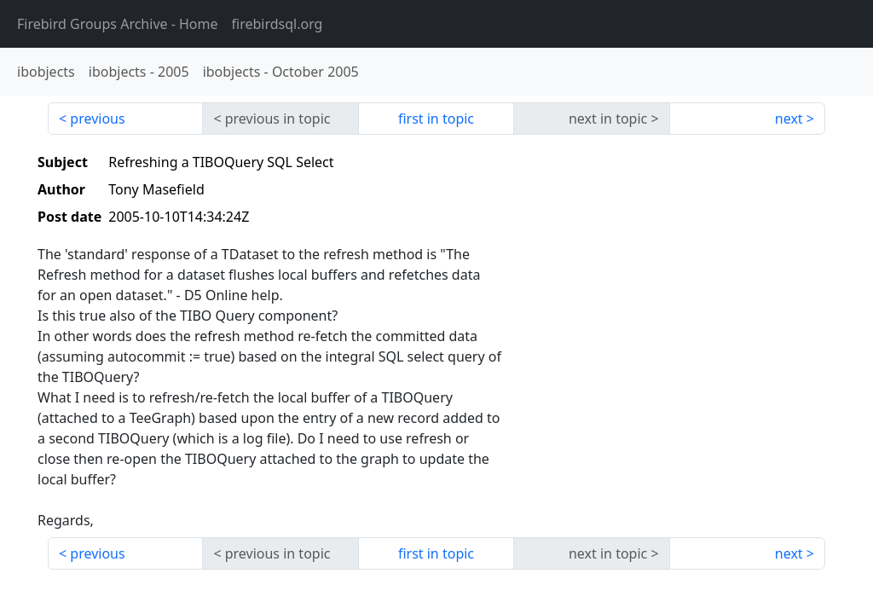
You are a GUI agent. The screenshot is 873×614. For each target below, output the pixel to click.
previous (97, 118)
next (789, 118)
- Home (117, 23)
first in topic (436, 118)
